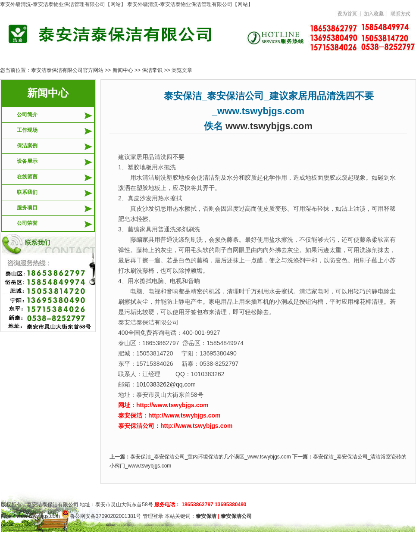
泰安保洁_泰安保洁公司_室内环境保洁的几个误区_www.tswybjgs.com (210, 457)
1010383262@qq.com (166, 384)
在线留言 (27, 177)
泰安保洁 (206, 516)
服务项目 (27, 208)
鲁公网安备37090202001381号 (101, 516)
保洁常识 (152, 70)
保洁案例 (27, 146)
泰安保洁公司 (236, 516)
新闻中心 (123, 70)
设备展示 (27, 161)
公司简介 (27, 115)
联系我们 (27, 192)
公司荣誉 (27, 223)
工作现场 (27, 130)
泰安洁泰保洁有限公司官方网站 (67, 70)
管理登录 (153, 516)
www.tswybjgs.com (269, 126)
